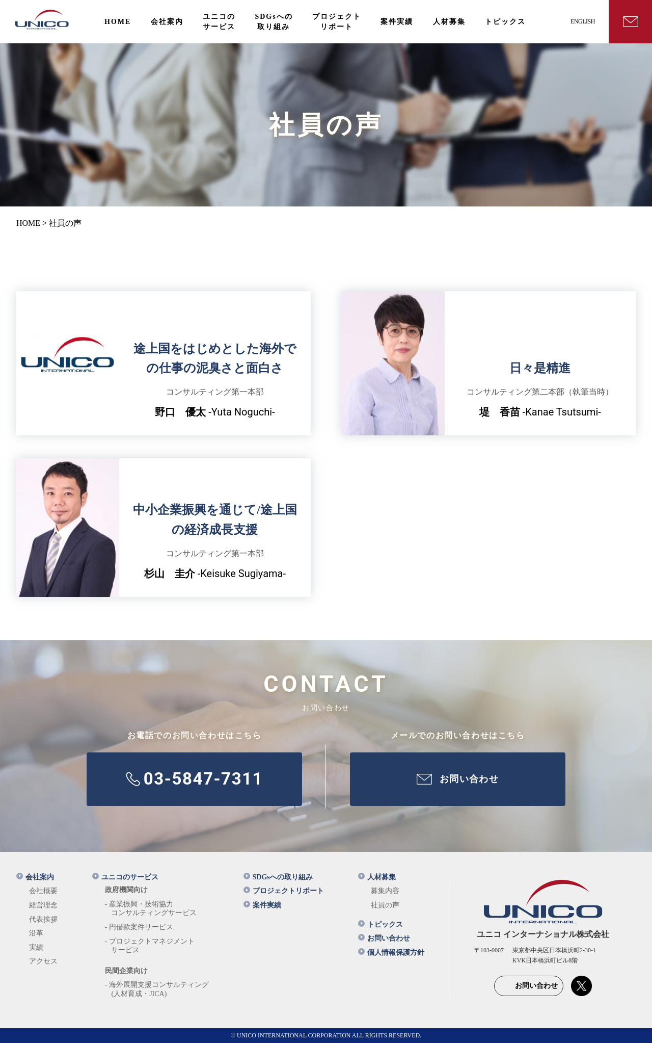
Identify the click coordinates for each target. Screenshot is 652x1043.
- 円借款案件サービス (139, 927)
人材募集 (377, 877)
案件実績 (262, 905)
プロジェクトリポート (283, 891)
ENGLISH (582, 21)
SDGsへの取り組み (278, 877)
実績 (36, 947)
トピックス (380, 924)
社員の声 (385, 905)
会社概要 (43, 891)
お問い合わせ (384, 938)
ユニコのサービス (125, 877)
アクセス (43, 961)
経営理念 (43, 905)
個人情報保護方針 (391, 952)
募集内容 (385, 891)
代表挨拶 (43, 919)
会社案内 (35, 877)
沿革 (36, 933)
